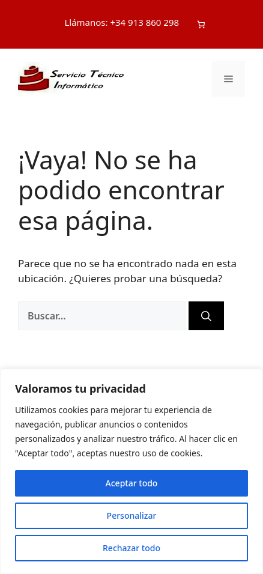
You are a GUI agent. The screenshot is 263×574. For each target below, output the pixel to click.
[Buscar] (206, 315)
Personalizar (132, 515)
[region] (131, 471)
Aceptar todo (132, 483)
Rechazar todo (131, 548)
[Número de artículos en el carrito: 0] (201, 24)
